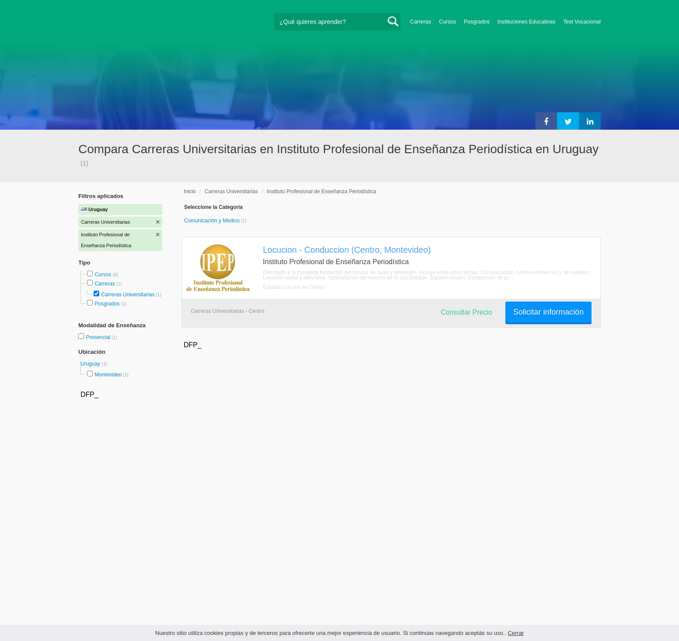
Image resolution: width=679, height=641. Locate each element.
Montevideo (107, 375)
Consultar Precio (466, 312)
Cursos (447, 21)
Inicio (190, 191)
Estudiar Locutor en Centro (294, 287)
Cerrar (516, 633)
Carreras (420, 21)
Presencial (98, 337)
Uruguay (91, 364)
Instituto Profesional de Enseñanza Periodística (321, 191)
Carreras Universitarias (128, 295)
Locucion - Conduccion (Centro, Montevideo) (347, 250)
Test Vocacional (582, 21)
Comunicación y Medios (212, 221)
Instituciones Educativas (526, 21)
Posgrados (477, 21)
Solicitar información (548, 312)
